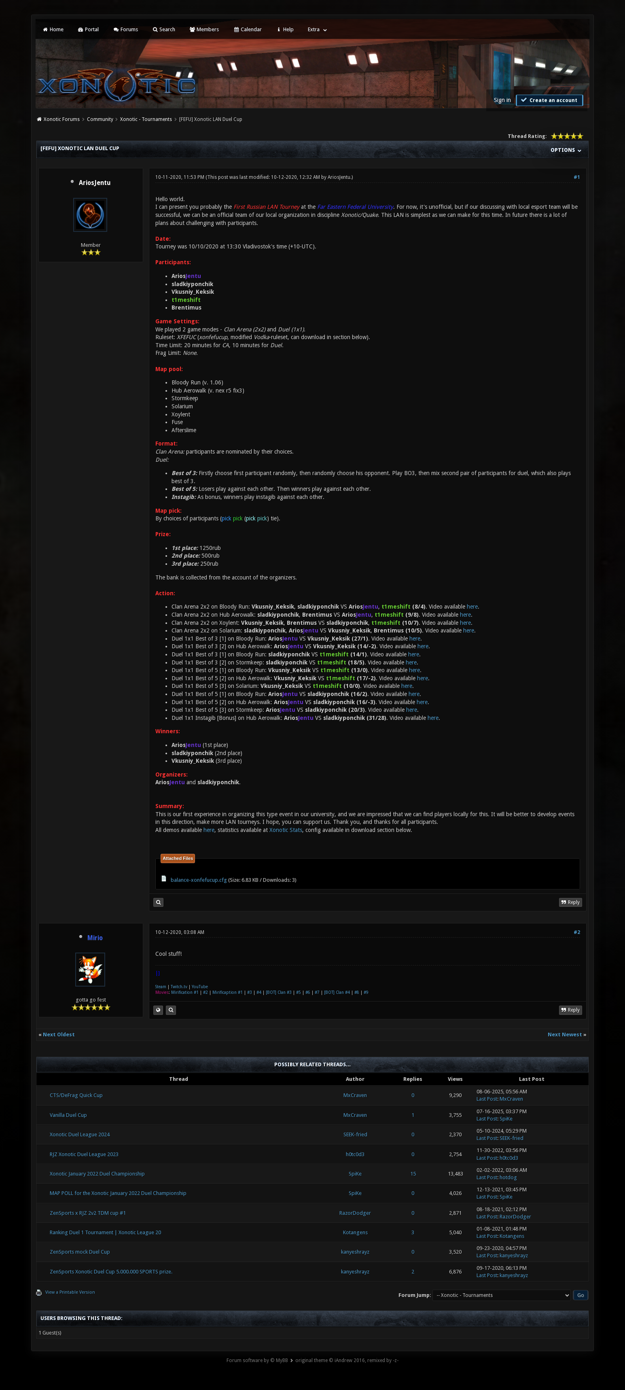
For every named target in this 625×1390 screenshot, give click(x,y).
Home (52, 29)
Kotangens (355, 1232)
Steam (160, 987)
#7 (317, 992)
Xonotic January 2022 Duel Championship (97, 1174)
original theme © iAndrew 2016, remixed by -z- (346, 1360)
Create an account (548, 100)
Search (163, 29)
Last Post (487, 1099)
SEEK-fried (355, 1134)
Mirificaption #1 (227, 992)
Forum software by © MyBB (257, 1360)
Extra (314, 29)
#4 (258, 992)
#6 (307, 992)
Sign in (502, 100)
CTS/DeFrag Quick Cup (76, 1095)
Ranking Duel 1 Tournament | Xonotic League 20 (105, 1232)
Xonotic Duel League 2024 (80, 1134)
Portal (88, 29)
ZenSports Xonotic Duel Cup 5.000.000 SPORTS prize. (111, 1272)
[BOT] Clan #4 (337, 992)
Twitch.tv (179, 987)
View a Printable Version (70, 1292)
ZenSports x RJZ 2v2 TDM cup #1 (88, 1213)
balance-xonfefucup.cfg (199, 880)
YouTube (200, 987)
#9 (366, 992)
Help (285, 29)
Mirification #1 (185, 992)
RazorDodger (355, 1213)
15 (413, 1174)
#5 (298, 992)
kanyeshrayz (355, 1252)
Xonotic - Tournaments (146, 119)
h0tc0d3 (355, 1154)
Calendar (247, 29)
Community (100, 119)
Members (204, 29)
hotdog (508, 1177)
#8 (356, 992)
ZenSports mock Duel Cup (80, 1252)
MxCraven (355, 1095)
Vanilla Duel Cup (68, 1115)
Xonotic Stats (285, 830)
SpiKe (506, 1119)
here (472, 606)
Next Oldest (59, 1034)
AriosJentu (95, 183)
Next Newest (565, 1034)
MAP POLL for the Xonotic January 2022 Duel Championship (118, 1193)
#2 (577, 932)
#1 (577, 177)
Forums (125, 29)
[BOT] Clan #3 (279, 992)
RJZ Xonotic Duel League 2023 (84, 1154)
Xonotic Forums (62, 119)
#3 (249, 992)
